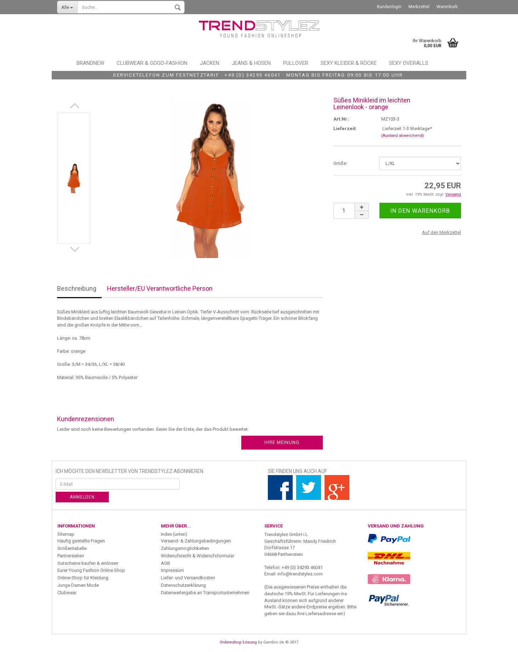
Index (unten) (174, 534)
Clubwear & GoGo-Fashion (152, 63)
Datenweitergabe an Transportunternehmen (205, 592)
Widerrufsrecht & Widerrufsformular (197, 555)
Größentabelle (71, 548)
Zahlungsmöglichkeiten (185, 548)
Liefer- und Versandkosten (188, 577)
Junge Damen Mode (78, 585)
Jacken (209, 63)
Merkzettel (419, 6)
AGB (165, 563)
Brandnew (90, 63)
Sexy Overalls (408, 63)
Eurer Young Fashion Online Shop (91, 570)
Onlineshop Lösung (238, 642)
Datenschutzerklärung (183, 585)
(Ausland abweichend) (402, 135)
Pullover (295, 63)
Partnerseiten (70, 555)
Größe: (340, 163)
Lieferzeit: (345, 128)
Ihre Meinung (281, 442)
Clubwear (67, 592)
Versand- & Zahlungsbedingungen (196, 541)
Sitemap (65, 534)
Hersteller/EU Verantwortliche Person (160, 288)
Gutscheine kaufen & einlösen (87, 563)
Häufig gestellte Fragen (81, 541)
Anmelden (82, 497)
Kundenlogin (389, 6)
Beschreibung (76, 288)
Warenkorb (447, 6)
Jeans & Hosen (251, 63)
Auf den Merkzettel (441, 232)
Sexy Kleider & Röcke (349, 63)
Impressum (172, 570)
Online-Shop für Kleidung (82, 577)
